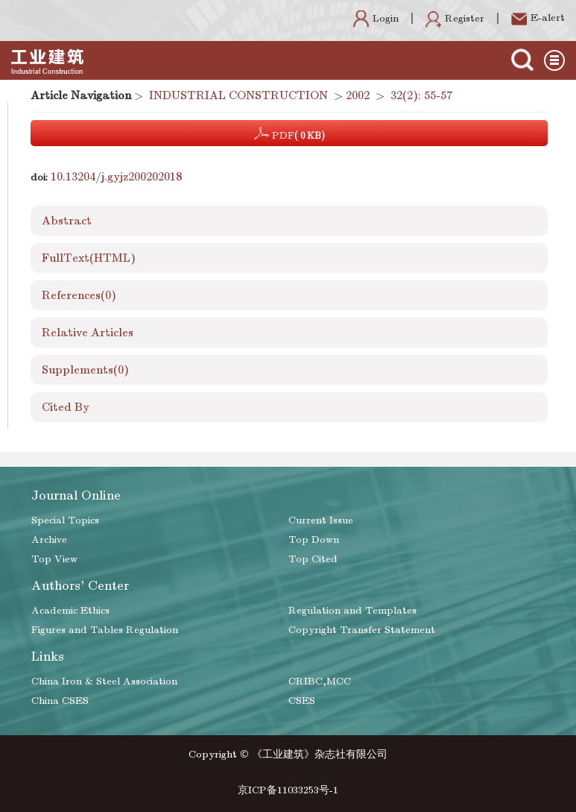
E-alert (538, 17)
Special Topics (65, 520)
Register (454, 18)
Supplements (85, 370)
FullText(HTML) (89, 258)
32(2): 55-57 (421, 95)
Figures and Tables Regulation (104, 629)
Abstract (67, 220)
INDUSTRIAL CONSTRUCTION (238, 95)
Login (376, 18)
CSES (301, 700)
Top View (54, 559)
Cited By (65, 407)
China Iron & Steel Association (104, 681)
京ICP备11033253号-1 (288, 790)
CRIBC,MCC (319, 681)
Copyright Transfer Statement (361, 629)
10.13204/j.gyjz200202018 (116, 176)
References (79, 295)
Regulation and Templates (352, 610)
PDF (289, 133)
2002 (358, 95)
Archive (49, 539)
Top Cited (313, 559)
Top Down (313, 539)
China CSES (60, 700)
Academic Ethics (70, 610)
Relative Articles (87, 332)
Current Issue (320, 520)
